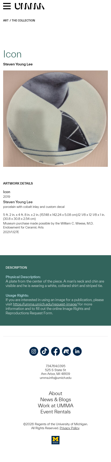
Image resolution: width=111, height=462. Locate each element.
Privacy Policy (69, 428)
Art (6, 20)
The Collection (23, 20)
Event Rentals (55, 411)
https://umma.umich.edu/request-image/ (45, 304)
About (55, 393)
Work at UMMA (55, 405)
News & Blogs (55, 399)
